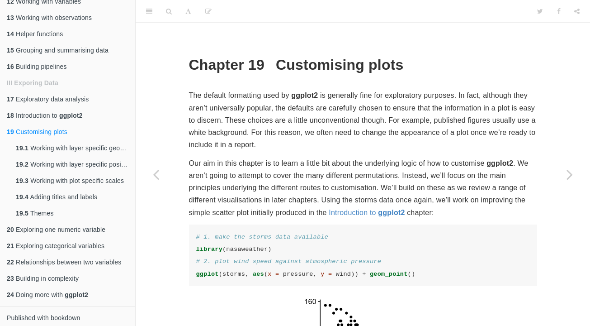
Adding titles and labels (56, 197)
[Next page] (569, 174)
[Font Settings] (188, 11)
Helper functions (35, 34)
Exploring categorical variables (55, 245)
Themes (35, 213)
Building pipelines (37, 66)
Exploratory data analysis (48, 99)
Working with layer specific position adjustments (75, 164)
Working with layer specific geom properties (75, 148)
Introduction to (45, 115)
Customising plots (37, 131)
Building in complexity (43, 278)
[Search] (169, 11)
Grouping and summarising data (58, 50)
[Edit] (208, 11)
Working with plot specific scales (70, 180)
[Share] (576, 11)
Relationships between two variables (64, 262)
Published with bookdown (43, 317)
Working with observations (49, 17)
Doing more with (47, 294)
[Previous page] (156, 174)
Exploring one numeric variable (56, 229)
